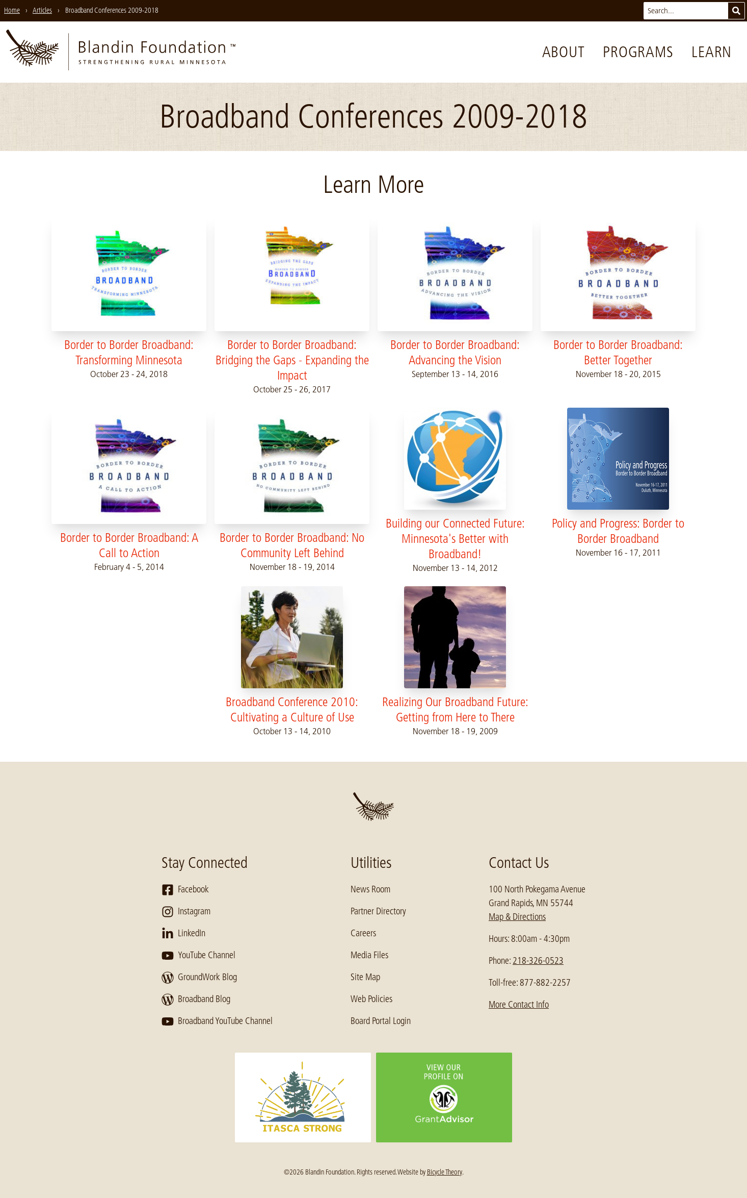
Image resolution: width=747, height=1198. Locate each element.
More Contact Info (519, 1004)
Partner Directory (378, 911)
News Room (370, 889)
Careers (363, 933)
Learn (711, 52)
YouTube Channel (198, 956)
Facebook (185, 890)
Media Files (369, 955)
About (563, 52)
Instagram (186, 912)
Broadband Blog (196, 999)
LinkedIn (183, 934)
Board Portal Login (381, 1021)
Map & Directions (517, 916)
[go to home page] (120, 52)
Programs (638, 52)
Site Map (365, 977)
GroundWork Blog (199, 977)
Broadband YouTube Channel (217, 1021)
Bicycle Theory (444, 1172)
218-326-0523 (538, 960)
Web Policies (371, 999)
